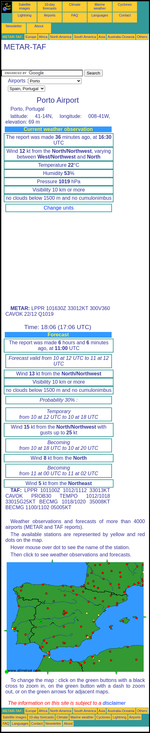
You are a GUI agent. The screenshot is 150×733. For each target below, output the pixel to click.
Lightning (24, 15)
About (39, 26)
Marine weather (100, 6)
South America (85, 37)
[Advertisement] (52, 62)
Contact (125, 15)
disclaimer (114, 703)
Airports (49, 15)
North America (61, 37)
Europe (30, 37)
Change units (59, 208)
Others (142, 37)
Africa (43, 37)
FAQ (74, 15)
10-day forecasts (49, 6)
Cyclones (125, 4)
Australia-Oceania (121, 37)
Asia (102, 37)
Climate (74, 4)
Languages (99, 15)
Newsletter (14, 26)
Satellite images (25, 6)
